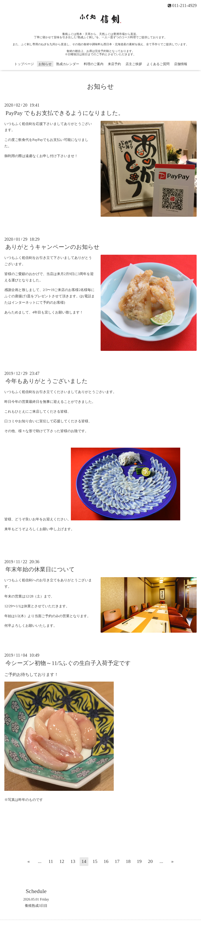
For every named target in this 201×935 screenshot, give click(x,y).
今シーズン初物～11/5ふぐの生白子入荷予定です (68, 663)
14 (84, 861)
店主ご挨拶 (134, 64)
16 (106, 861)
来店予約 (114, 64)
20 (150, 861)
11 (50, 861)
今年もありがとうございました (46, 381)
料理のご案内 (93, 64)
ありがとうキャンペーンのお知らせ (52, 247)
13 (72, 861)
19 (139, 861)
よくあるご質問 (158, 64)
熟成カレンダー (67, 64)
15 (95, 861)
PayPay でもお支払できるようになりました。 (64, 113)
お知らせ (45, 64)
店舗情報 (180, 64)
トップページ (24, 64)
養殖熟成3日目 (36, 905)
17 (117, 861)
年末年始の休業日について (40, 569)
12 (61, 861)
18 (128, 861)
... (40, 861)
